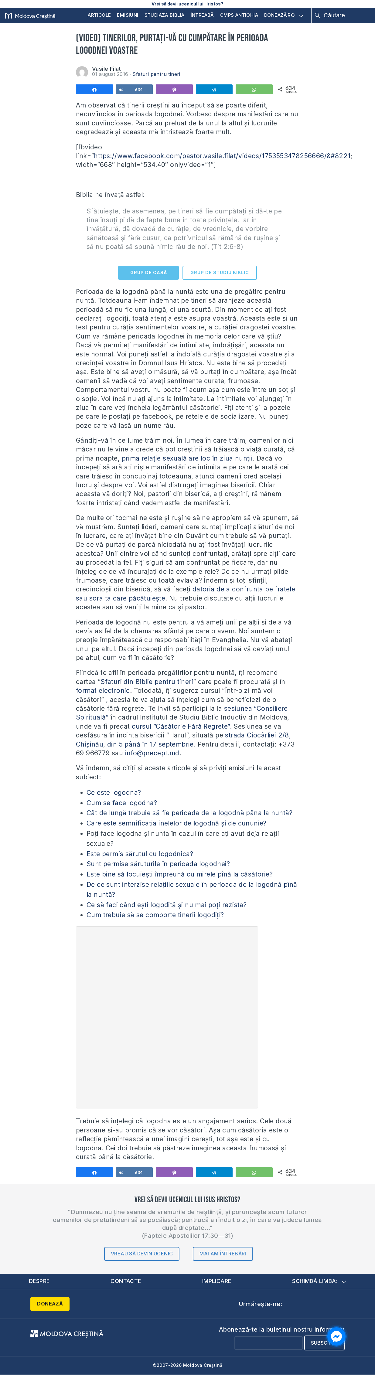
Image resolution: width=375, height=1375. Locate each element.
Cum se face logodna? (122, 803)
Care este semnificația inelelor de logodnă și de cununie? (177, 823)
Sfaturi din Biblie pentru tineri (147, 682)
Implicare (216, 1281)
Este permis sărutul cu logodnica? (140, 854)
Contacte (126, 1281)
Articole (99, 15)
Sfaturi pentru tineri (156, 74)
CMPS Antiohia (239, 15)
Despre (39, 1281)
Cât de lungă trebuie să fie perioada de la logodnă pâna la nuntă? (189, 813)
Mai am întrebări (222, 1254)
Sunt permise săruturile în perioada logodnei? (158, 864)
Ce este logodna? (114, 792)
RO (295, 15)
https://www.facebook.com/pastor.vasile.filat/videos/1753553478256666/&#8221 (222, 156)
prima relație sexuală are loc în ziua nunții (187, 458)
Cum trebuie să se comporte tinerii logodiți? (155, 915)
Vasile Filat (106, 69)
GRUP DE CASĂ (148, 272)
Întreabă (202, 15)
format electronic (103, 690)
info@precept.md (152, 753)
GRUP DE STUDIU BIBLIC (219, 272)
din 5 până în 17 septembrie (150, 744)
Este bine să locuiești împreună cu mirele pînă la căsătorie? (180, 874)
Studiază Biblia (165, 15)
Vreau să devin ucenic (142, 1254)
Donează (275, 15)
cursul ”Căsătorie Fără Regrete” (181, 726)
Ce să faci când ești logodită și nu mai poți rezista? (167, 905)
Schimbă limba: (319, 1281)
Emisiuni (127, 15)
